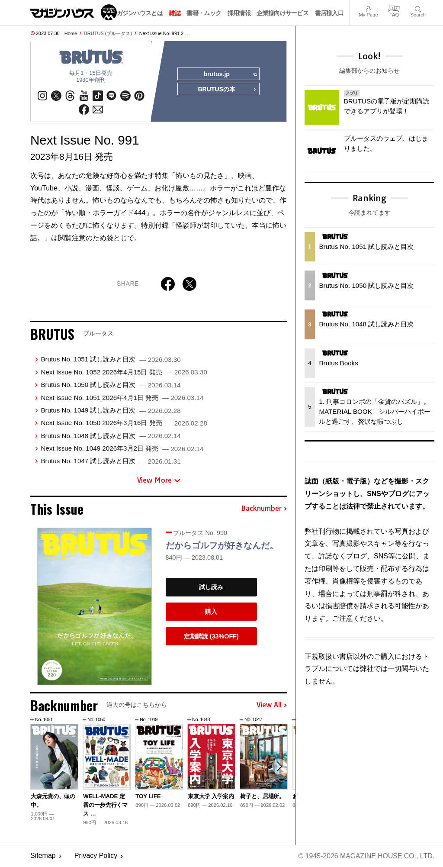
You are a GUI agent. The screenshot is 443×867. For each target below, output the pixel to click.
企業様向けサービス (282, 13)
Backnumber (264, 509)
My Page (368, 8)
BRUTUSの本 (226, 90)
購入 (211, 612)
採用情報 (239, 13)
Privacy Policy (96, 856)
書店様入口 (329, 13)
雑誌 (174, 13)
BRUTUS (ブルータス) (108, 33)
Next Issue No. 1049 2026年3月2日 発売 (122, 448)
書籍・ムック (203, 13)
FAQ (394, 8)
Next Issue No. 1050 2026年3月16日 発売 (124, 423)
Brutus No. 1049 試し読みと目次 (110, 410)
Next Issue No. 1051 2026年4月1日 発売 (122, 397)
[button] (279, 767)
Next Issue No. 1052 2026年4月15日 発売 (124, 372)
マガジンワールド (73, 12)
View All (272, 705)
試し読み (211, 587)
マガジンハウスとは (137, 13)
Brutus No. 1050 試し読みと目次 (110, 385)
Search (418, 8)
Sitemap (43, 856)
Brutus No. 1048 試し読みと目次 (110, 436)
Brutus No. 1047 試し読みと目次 (110, 461)
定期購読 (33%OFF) (211, 636)
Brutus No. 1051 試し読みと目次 (110, 359)
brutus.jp (230, 74)
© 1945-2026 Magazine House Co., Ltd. (365, 856)
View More (158, 480)
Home (70, 33)
